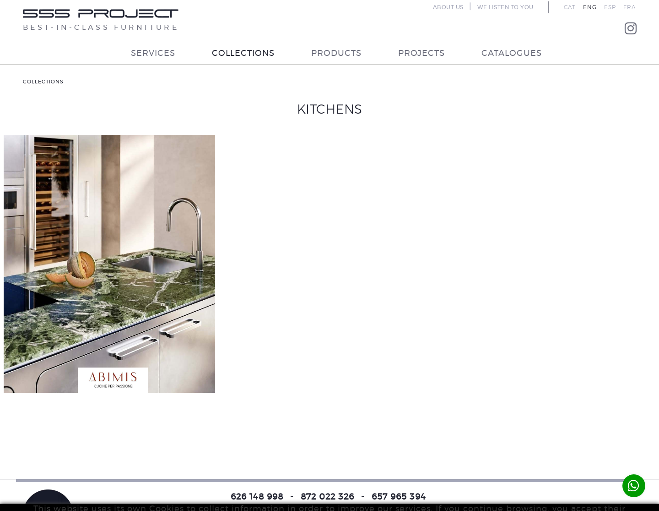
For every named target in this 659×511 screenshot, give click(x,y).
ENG (590, 7)
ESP (610, 7)
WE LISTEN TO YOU (505, 7)
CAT (570, 7)
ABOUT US (448, 7)
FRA (629, 7)
